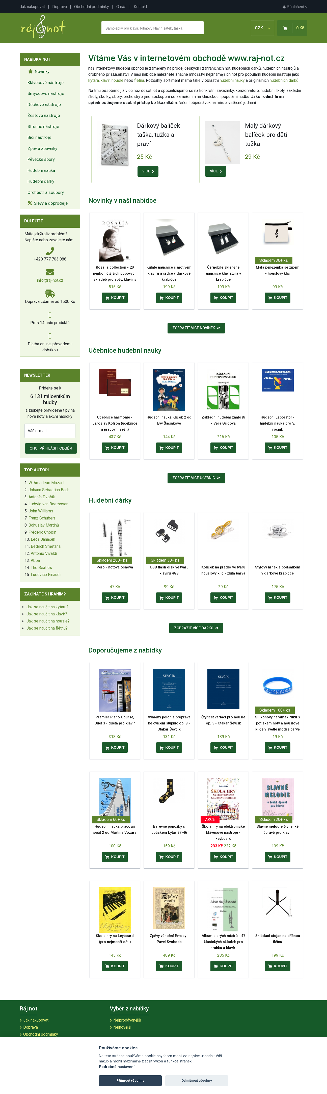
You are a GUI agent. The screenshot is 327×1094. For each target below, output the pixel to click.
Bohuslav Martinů (44, 525)
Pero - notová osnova (115, 567)
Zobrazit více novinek (196, 328)
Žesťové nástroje (44, 115)
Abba (35, 560)
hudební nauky (232, 80)
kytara (93, 80)
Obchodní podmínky (91, 6)
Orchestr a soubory (46, 192)
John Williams (41, 511)
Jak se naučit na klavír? (46, 614)
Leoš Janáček (43, 539)
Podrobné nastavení (116, 1067)
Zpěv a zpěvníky (42, 148)
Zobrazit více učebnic (196, 478)
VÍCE (148, 171)
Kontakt (140, 6)
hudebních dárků (284, 80)
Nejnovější (122, 1027)
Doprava (59, 6)
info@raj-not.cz (50, 280)
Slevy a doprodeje (48, 203)
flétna (139, 80)
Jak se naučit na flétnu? (47, 628)
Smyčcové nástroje (46, 93)
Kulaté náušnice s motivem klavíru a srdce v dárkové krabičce (169, 273)
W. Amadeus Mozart (46, 482)
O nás (121, 6)
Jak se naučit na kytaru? (47, 607)
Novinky (38, 71)
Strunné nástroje (43, 126)
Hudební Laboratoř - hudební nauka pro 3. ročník (277, 423)
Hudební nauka (41, 170)
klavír (105, 80)
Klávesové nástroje (46, 82)
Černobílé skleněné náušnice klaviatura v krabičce (223, 273)
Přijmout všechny (130, 1080)
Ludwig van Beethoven (48, 504)
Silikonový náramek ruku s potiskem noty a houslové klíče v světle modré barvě (277, 723)
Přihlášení (295, 6)
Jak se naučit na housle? (48, 621)
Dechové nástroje (44, 104)
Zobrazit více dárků (196, 628)
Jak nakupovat (32, 6)
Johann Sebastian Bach (49, 489)
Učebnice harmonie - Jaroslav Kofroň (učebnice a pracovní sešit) (114, 423)
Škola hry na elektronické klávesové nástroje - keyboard (223, 832)
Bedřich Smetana (46, 546)
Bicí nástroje (39, 137)
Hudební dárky (41, 181)
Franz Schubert (42, 518)
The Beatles (41, 567)
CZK (262, 27)
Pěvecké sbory (41, 159)
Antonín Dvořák (42, 496)
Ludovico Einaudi (46, 574)
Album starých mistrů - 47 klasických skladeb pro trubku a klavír (223, 942)
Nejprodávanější (127, 1020)
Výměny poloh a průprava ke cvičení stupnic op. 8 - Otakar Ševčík (169, 723)
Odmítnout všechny (196, 1080)
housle (118, 80)
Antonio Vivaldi (44, 553)
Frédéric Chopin (42, 532)
